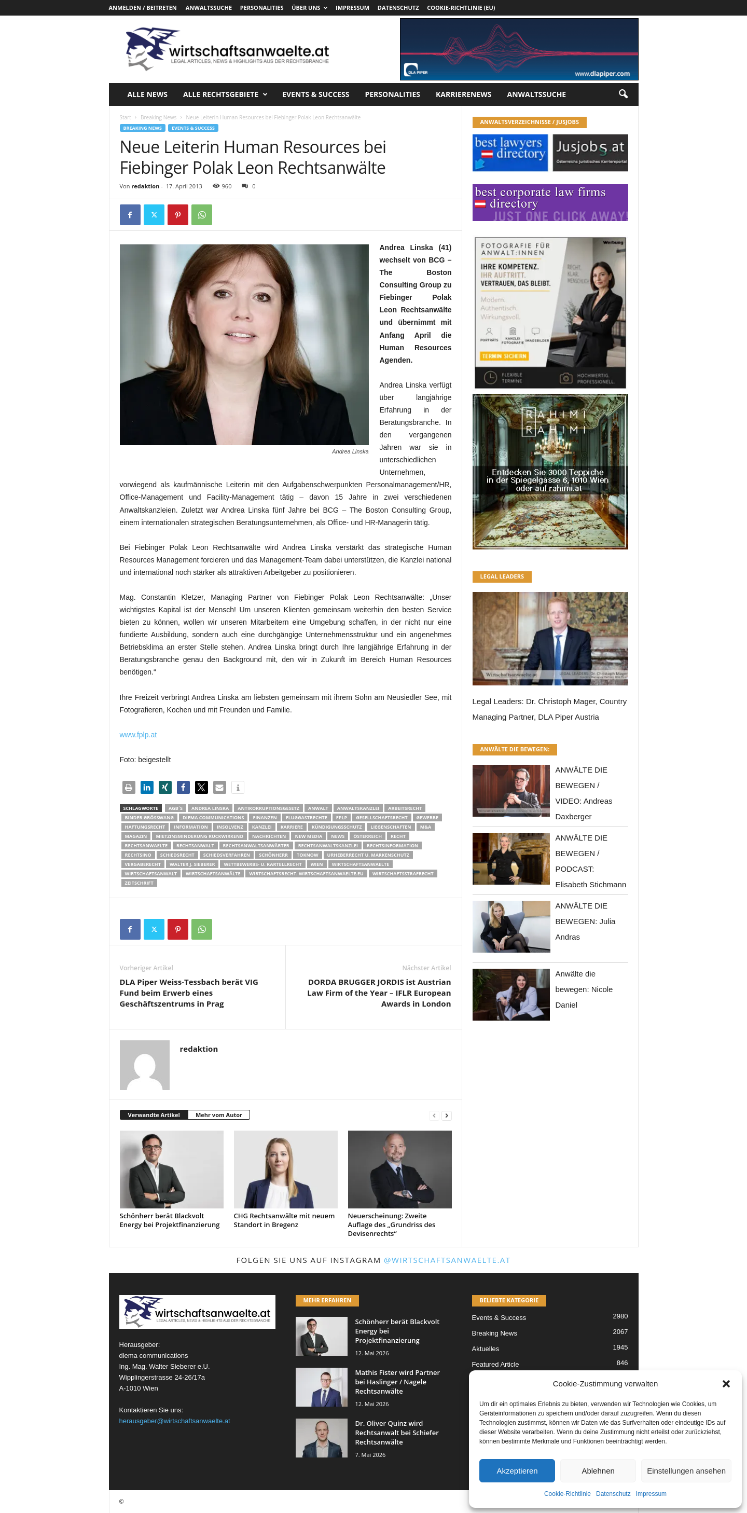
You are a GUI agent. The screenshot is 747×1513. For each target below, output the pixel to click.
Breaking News (158, 117)
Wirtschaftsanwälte (213, 873)
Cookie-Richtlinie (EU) (461, 7)
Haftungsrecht (145, 826)
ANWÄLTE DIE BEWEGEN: (515, 749)
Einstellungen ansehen (686, 1470)
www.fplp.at (138, 735)
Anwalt (318, 808)
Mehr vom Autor (219, 1115)
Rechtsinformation (392, 845)
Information (191, 826)
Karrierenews (463, 94)
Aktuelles (486, 1349)
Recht (398, 836)
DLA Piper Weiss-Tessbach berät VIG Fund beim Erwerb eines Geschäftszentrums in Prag (189, 992)
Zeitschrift (139, 882)
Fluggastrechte (306, 817)
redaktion (145, 186)
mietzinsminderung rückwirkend (199, 836)
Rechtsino (138, 854)
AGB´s (176, 808)
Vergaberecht (143, 864)
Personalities (262, 7)
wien (317, 864)
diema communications (213, 817)
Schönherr (273, 854)
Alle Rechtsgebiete (225, 94)
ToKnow (308, 854)
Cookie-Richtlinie (567, 1493)
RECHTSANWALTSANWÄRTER (256, 845)
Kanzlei (262, 826)
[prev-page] (434, 1115)
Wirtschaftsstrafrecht (403, 873)
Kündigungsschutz (337, 826)
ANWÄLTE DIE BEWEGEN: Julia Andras (586, 921)
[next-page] (446, 1115)
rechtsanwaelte (146, 845)
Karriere (292, 826)
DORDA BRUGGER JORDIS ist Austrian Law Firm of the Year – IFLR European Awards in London (379, 992)
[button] (726, 1384)
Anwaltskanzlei (358, 808)
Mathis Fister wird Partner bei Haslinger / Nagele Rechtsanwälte (397, 1382)
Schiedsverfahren (226, 854)
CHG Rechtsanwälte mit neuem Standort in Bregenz (284, 1220)
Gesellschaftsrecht (381, 817)
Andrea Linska (210, 808)
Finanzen (264, 817)
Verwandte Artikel (154, 1115)
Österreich (367, 836)
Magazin (136, 836)
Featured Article (495, 1364)
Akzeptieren (516, 1470)
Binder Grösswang (149, 817)
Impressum (651, 1493)
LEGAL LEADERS (502, 576)
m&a (425, 826)
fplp (341, 817)
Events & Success (315, 94)
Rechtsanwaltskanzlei (328, 845)
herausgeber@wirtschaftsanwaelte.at (174, 1421)
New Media (308, 836)
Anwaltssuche (209, 7)
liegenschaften (390, 826)
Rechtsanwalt (195, 845)
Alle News (148, 94)
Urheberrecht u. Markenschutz (368, 854)
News (337, 836)
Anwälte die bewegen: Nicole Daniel (584, 989)
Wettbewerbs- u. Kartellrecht (262, 864)
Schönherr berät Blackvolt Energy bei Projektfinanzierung (170, 1220)
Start (125, 117)
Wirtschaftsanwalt (151, 873)
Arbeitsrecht (405, 808)
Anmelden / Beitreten (143, 7)
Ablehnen (598, 1470)
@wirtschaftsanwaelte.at (447, 1260)
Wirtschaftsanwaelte (361, 864)
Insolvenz (230, 826)
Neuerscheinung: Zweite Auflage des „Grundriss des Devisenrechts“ (392, 1224)
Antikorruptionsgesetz (268, 808)
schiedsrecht (177, 854)
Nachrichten (269, 836)
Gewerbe (427, 817)
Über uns (309, 7)
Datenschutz (613, 1493)
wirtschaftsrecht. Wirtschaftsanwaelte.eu (306, 873)
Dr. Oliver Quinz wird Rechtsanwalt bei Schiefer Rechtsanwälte (397, 1433)
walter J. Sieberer (192, 864)
